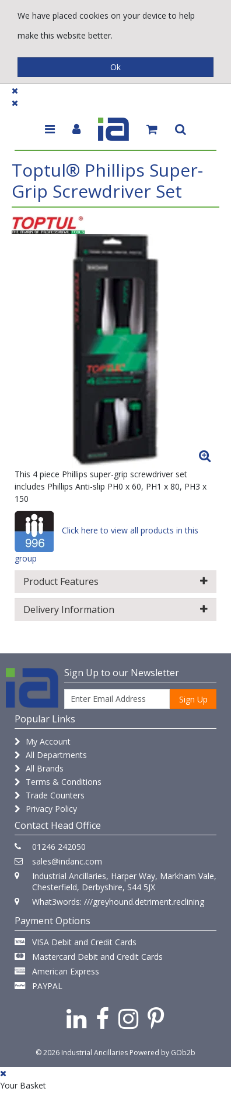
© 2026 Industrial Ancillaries (82, 1053)
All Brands (39, 768)
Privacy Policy (46, 808)
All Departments (51, 754)
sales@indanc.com (67, 861)
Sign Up (193, 699)
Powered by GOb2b (162, 1053)
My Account (43, 741)
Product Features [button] (115, 581)
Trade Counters (50, 795)
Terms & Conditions (58, 781)
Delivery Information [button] (115, 609)
